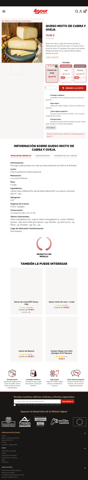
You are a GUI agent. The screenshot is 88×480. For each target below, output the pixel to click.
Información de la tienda (11, 432)
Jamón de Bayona (26, 351)
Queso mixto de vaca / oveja (61, 302)
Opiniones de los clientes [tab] (65, 156)
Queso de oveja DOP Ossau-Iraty (26, 303)
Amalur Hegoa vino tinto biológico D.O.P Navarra (61, 352)
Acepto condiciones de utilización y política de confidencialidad (38, 405)
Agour (4, 448)
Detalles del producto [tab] (21, 156)
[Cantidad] (50, 87)
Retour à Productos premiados (16, 21)
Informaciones (7, 467)
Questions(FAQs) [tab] (42, 156)
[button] (76, 11)
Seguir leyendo (52, 57)
